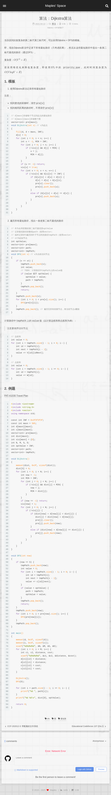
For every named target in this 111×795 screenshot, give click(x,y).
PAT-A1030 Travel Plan (16, 395)
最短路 (62, 719)
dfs (47, 719)
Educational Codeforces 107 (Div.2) (89, 726)
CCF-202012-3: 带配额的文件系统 (21, 726)
